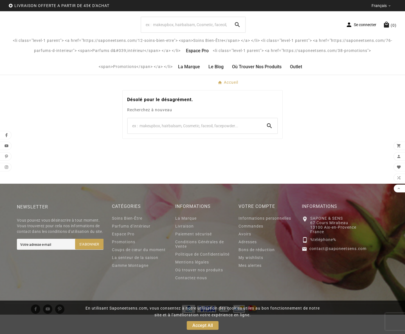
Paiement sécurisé (193, 253)
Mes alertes (250, 285)
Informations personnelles (264, 237)
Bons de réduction (256, 269)
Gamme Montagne (130, 285)
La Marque (186, 237)
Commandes (250, 245)
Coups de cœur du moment (139, 269)
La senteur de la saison (135, 277)
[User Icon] (361, 34)
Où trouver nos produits (199, 289)
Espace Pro (123, 253)
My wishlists (250, 277)
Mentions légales (192, 281)
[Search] (185, 34)
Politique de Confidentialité (202, 273)
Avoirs (244, 253)
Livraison (184, 245)
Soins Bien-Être (127, 237)
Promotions (123, 261)
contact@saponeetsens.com (337, 268)
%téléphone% (323, 259)
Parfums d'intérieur (131, 245)
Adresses (247, 261)
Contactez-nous (191, 297)
